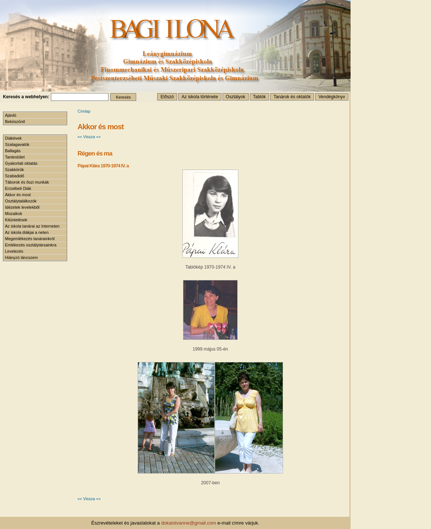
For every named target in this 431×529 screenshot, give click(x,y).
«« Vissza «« (89, 136)
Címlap (83, 111)
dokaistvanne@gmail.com (188, 523)
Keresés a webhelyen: (26, 96)
